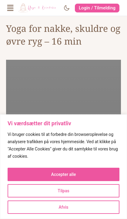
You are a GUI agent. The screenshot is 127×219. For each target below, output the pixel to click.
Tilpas (63, 190)
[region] (63, 166)
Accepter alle (63, 174)
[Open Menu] (10, 8)
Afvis (64, 207)
